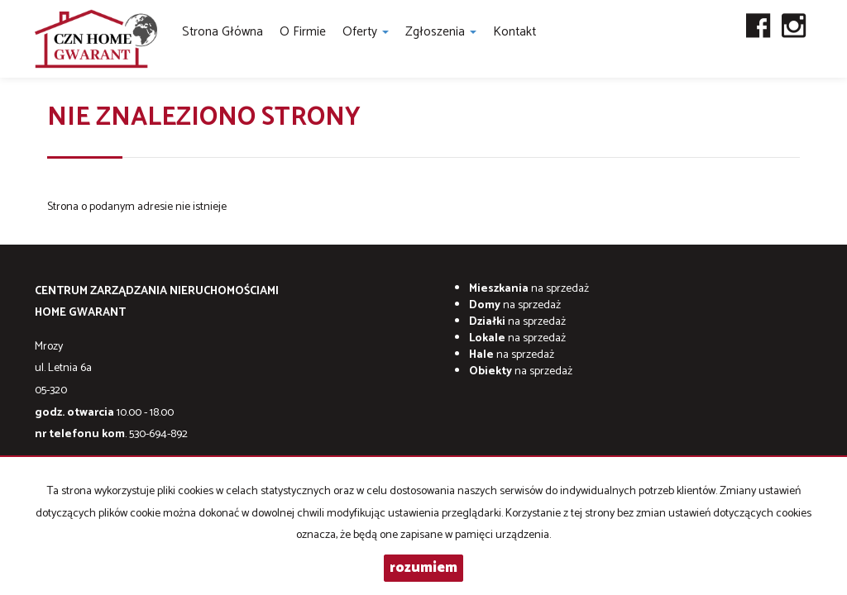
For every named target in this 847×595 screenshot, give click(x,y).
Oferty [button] (365, 31)
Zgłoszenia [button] (440, 31)
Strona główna (222, 31)
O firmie (303, 31)
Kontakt (514, 31)
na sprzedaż (529, 288)
